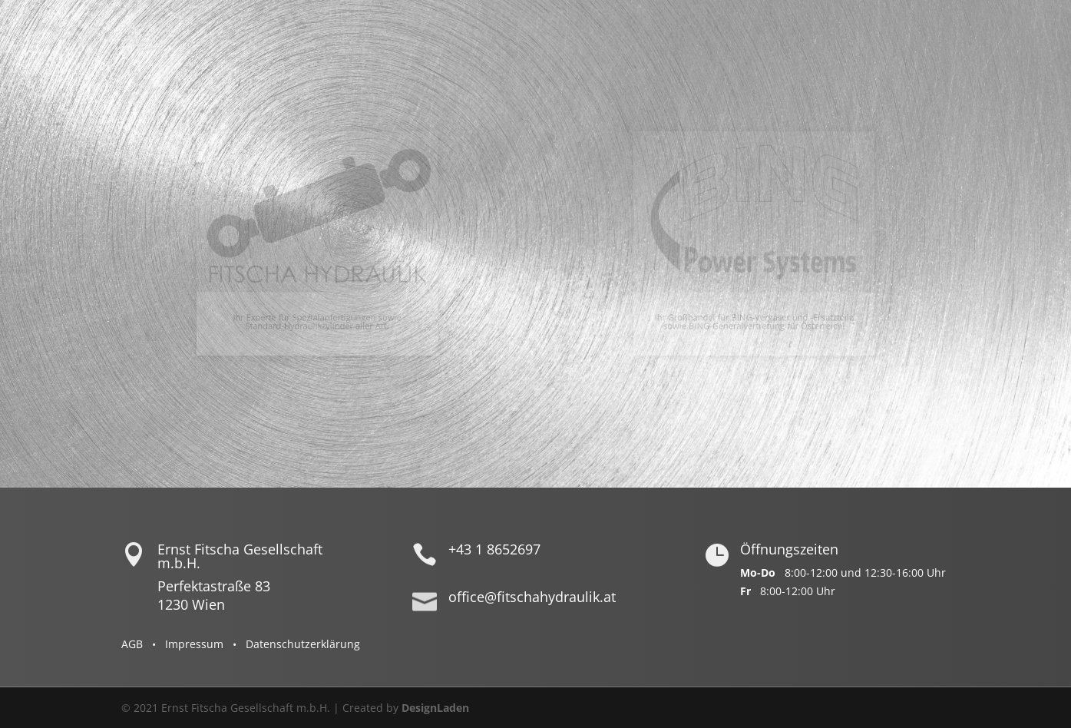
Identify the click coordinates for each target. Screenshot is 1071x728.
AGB (132, 644)
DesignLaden (435, 707)
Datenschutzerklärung (303, 644)
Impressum (194, 644)
